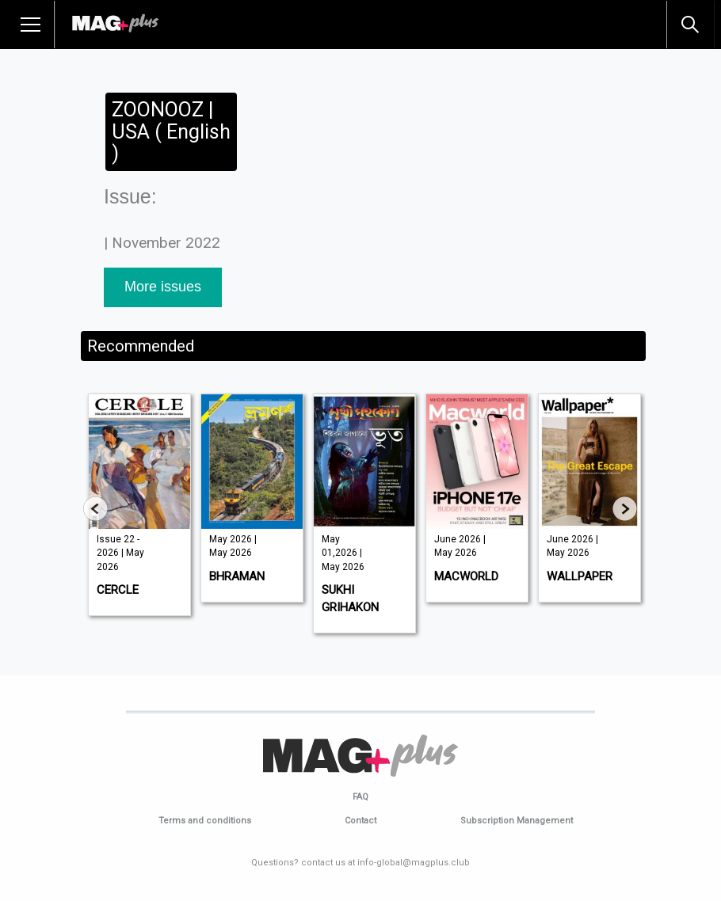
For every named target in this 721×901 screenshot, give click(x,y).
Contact (360, 820)
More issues (162, 286)
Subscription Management (516, 820)
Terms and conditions (204, 820)
